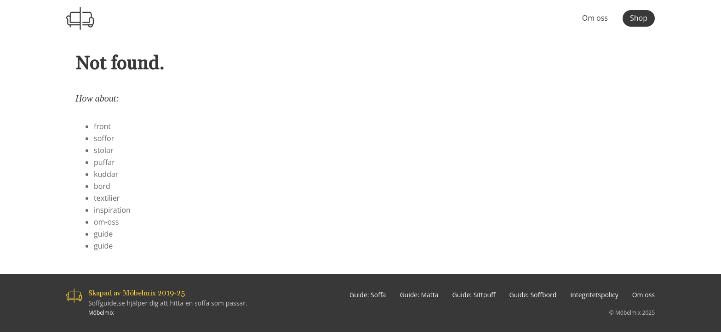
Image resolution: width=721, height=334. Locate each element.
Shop (638, 18)
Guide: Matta (419, 294)
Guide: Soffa (367, 294)
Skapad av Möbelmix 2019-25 (136, 293)
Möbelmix (101, 313)
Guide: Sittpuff (474, 294)
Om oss (595, 18)
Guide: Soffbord (532, 294)
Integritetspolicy (594, 294)
